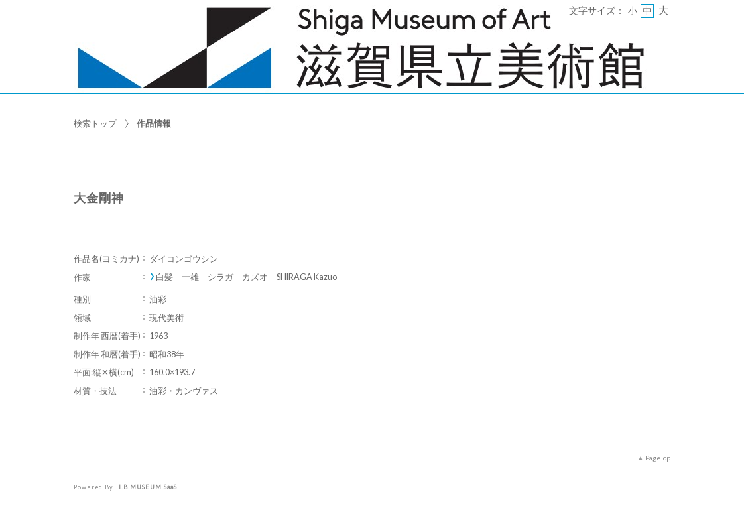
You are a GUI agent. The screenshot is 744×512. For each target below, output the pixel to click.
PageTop (657, 458)
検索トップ (95, 123)
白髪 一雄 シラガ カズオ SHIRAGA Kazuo (246, 277)
